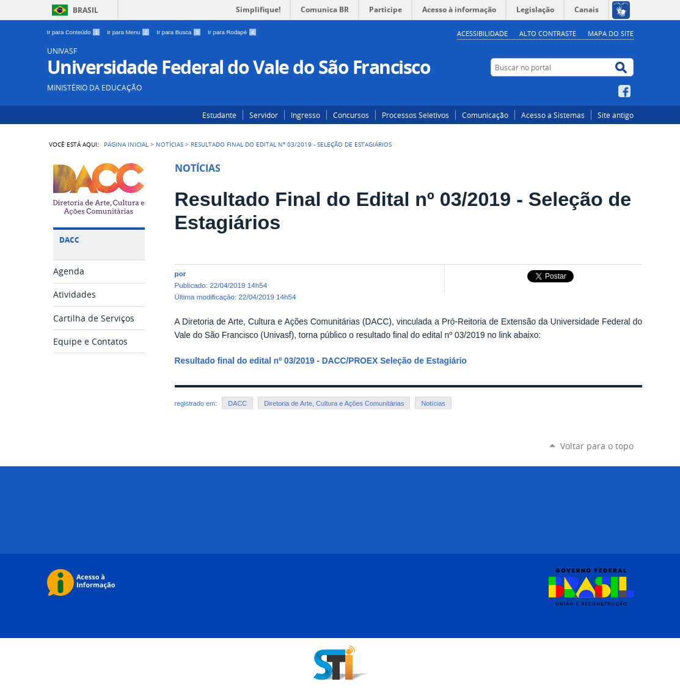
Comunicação (485, 115)
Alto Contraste (547, 33)
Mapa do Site (611, 33)
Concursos (351, 115)
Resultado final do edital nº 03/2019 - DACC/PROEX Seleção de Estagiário (321, 360)
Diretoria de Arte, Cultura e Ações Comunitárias (334, 403)
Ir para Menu (129, 32)
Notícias (169, 144)
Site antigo (616, 115)
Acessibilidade (482, 33)
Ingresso (305, 115)
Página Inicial (126, 144)
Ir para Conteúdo (75, 32)
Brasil (85, 10)
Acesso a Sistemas (553, 115)
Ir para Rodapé (232, 32)
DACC (237, 403)
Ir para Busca (179, 32)
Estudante (219, 115)
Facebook (626, 91)
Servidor (263, 115)
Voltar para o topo (597, 446)
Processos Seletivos (415, 115)
